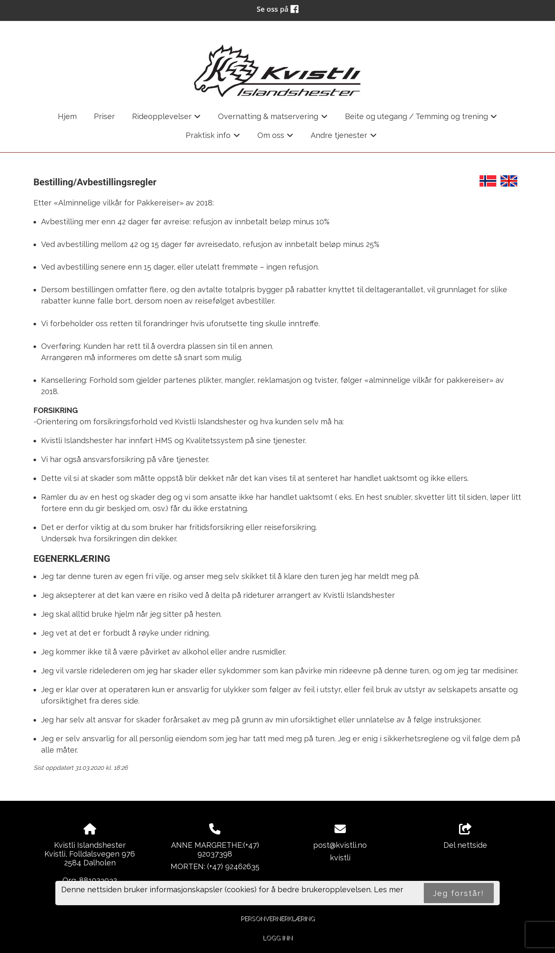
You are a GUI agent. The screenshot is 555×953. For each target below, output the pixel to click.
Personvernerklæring (278, 918)
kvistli (340, 857)
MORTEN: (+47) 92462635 (215, 866)
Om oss (275, 138)
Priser (104, 116)
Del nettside (465, 836)
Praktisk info (213, 138)
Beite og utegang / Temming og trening (421, 119)
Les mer (388, 889)
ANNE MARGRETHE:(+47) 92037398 (215, 849)
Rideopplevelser (166, 119)
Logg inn (278, 937)
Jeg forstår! (458, 893)
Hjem (67, 116)
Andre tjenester (344, 138)
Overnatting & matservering (273, 119)
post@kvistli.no (340, 845)
